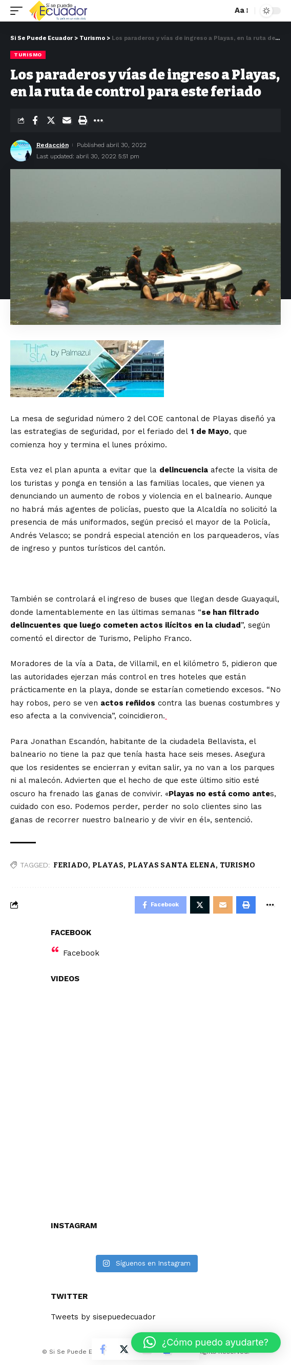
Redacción (52, 145)
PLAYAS (107, 865)
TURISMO (237, 865)
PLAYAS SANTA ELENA (172, 865)
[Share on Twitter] (51, 120)
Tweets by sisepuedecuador (103, 1316)
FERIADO (70, 865)
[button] (206, 1342)
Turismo (28, 54)
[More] (98, 120)
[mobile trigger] (19, 11)
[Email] (66, 120)
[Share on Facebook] (35, 120)
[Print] (82, 120)
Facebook (81, 953)
